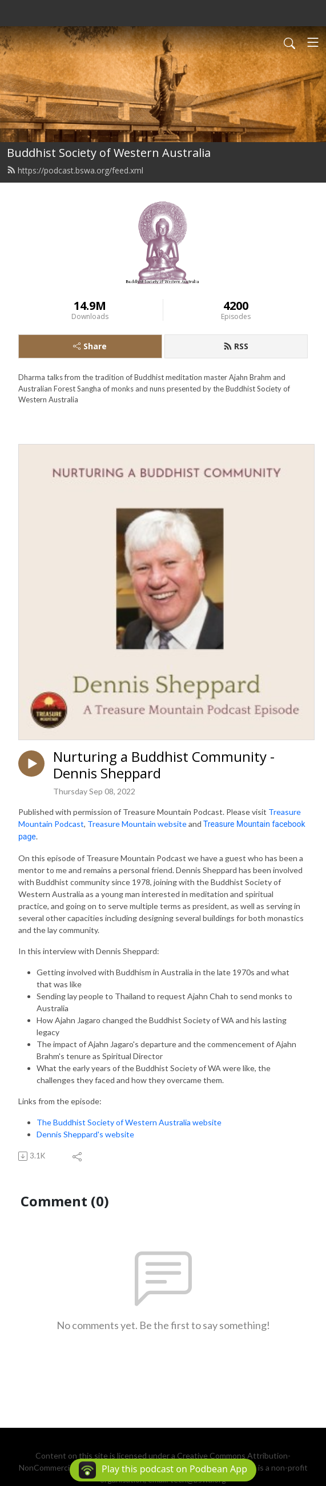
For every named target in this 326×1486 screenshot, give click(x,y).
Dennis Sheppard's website (85, 1134)
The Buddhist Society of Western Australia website (129, 1122)
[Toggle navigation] (313, 42)
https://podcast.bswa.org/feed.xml (75, 170)
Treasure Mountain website (137, 824)
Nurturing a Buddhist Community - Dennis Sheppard (164, 765)
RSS (235, 346)
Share (90, 346)
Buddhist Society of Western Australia (109, 152)
